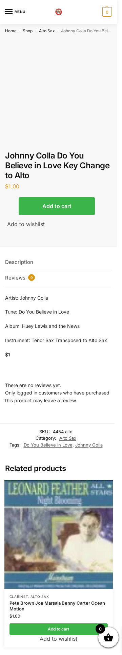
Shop (28, 30)
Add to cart (57, 206)
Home (11, 30)
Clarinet (18, 596)
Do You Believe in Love (48, 445)
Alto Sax (47, 30)
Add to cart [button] (58, 629)
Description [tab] (19, 262)
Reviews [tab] (20, 277)
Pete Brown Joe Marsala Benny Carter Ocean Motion (57, 605)
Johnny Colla (89, 445)
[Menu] (15, 12)
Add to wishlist (26, 224)
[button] (106, 12)
